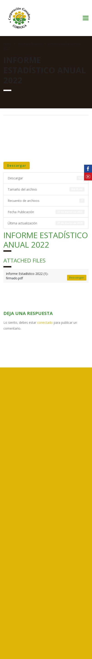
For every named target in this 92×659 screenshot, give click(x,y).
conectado (45, 322)
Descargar (16, 165)
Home (7, 44)
